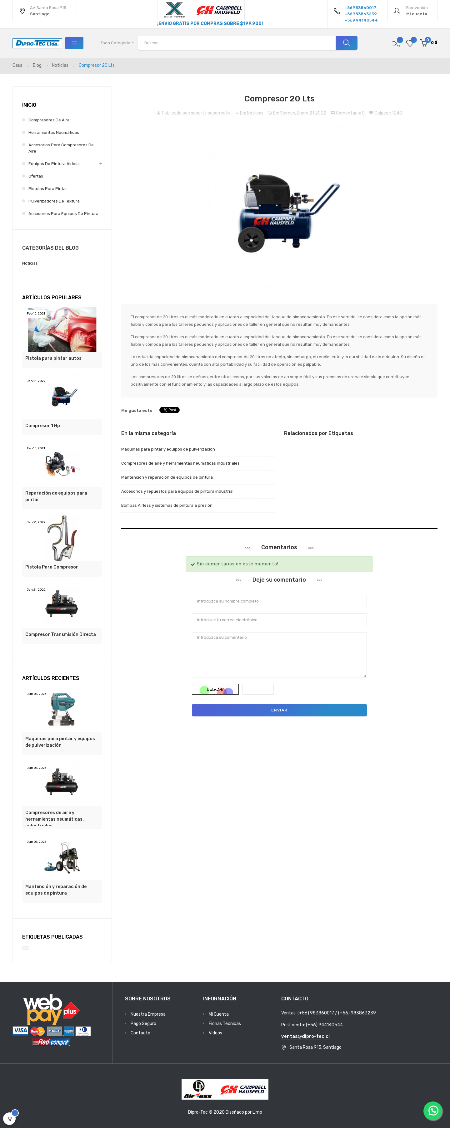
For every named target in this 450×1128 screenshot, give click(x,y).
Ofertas (35, 176)
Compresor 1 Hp (42, 425)
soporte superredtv (210, 113)
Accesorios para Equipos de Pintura (63, 213)
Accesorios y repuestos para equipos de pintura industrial (177, 491)
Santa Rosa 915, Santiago (315, 1047)
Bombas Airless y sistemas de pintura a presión (166, 505)
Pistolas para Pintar (47, 188)
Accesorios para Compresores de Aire (61, 148)
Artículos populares (52, 297)
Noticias (255, 113)
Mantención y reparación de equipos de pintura (56, 890)
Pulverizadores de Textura (54, 201)
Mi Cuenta (219, 1014)
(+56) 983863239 (357, 1013)
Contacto (140, 1033)
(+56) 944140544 (324, 1025)
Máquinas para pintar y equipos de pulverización (60, 742)
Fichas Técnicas (225, 1023)
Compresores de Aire (49, 120)
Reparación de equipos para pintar (56, 496)
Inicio (29, 105)
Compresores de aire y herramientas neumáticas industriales (53, 818)
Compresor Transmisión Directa (60, 634)
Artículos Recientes (50, 678)
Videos (215, 1033)
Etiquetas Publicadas (52, 937)
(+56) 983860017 (316, 1013)
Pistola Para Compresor (51, 567)
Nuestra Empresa (148, 1014)
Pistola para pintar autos (53, 358)
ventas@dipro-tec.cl (305, 1036)
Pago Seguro (143, 1023)
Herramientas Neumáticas (53, 132)
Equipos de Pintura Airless (54, 163)
